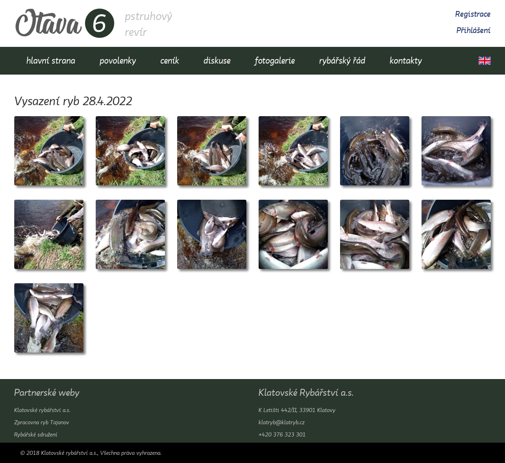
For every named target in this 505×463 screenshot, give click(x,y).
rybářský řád (342, 60)
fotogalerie (275, 60)
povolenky (118, 60)
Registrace (473, 14)
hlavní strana (50, 60)
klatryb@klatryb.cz (282, 422)
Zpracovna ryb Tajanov (41, 422)
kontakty (406, 60)
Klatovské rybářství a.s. (42, 410)
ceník (169, 60)
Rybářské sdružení (35, 434)
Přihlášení (474, 30)
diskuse (217, 60)
